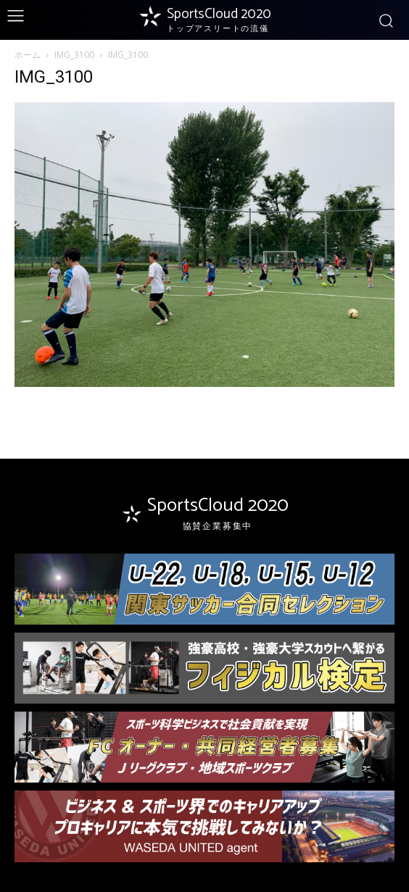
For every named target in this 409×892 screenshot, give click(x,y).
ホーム (28, 55)
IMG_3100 (74, 55)
